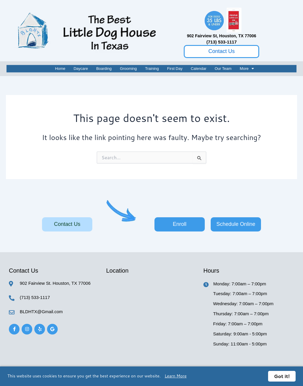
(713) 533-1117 (221, 41)
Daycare (81, 68)
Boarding (104, 68)
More (247, 68)
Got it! (282, 376)
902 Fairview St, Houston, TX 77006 (221, 35)
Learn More (176, 376)
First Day (175, 68)
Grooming (128, 68)
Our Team (223, 68)
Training (152, 68)
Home (60, 68)
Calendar (199, 68)
